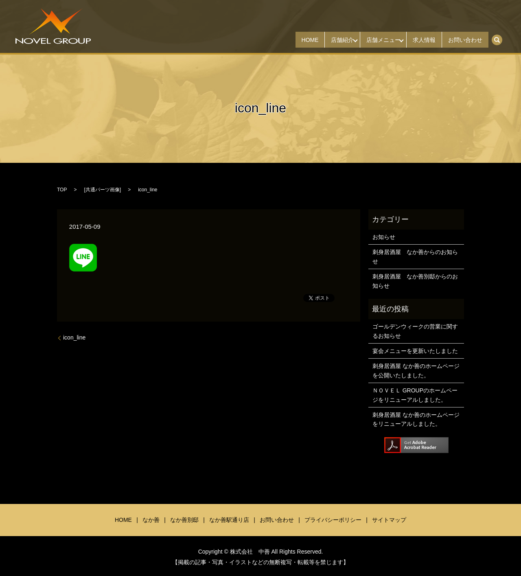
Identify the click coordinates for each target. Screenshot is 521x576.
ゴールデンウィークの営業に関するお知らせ (415, 331)
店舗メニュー (371, 40)
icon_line (74, 337)
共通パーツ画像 (102, 190)
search (501, 37)
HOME (287, 40)
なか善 (151, 520)
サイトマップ (389, 520)
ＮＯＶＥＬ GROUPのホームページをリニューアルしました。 (415, 395)
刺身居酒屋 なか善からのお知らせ (415, 256)
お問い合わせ (463, 40)
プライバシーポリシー (332, 520)
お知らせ (383, 237)
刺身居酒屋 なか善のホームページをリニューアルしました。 (416, 419)
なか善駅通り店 (229, 520)
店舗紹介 (324, 40)
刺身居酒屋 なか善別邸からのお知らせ (415, 281)
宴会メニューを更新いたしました (415, 351)
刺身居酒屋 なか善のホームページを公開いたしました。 (416, 370)
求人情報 (416, 40)
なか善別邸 (184, 520)
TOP (62, 190)
